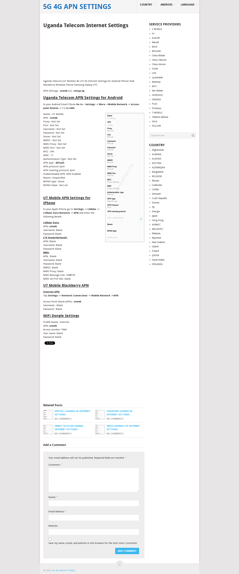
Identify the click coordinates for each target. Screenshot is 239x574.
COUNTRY (146, 4)
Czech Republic (159, 198)
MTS (154, 86)
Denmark (156, 194)
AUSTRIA (156, 163)
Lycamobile (157, 77)
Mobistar (156, 82)
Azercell (156, 38)
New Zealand (158, 242)
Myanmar (156, 237)
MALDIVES (157, 229)
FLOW (155, 68)
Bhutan (155, 180)
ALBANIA (156, 154)
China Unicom (159, 64)
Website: (53, 525)
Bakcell (155, 42)
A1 (153, 33)
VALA (154, 121)
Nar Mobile (157, 90)
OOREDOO (157, 95)
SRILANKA (157, 264)
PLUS (154, 104)
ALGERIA (156, 158)
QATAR (155, 255)
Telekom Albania (160, 117)
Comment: (55, 464)
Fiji (153, 207)
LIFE (154, 73)
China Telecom (159, 60)
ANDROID (166, 4)
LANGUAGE (187, 4)
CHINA (155, 189)
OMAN (155, 246)
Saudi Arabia (158, 259)
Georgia (156, 211)
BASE (154, 46)
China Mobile (158, 55)
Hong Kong (157, 220)
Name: (52, 497)
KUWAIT (156, 224)
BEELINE (156, 51)
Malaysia (156, 233)
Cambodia (157, 185)
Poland (155, 251)
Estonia (155, 202)
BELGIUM (157, 176)
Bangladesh (157, 172)
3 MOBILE (157, 29)
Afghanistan (158, 150)
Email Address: (57, 511)
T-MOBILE (157, 112)
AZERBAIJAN (158, 167)
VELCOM (156, 125)
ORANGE (156, 99)
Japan (154, 215)
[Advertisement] (93, 53)
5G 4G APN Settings (77, 6)
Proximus (156, 108)
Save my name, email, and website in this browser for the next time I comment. (92, 543)
